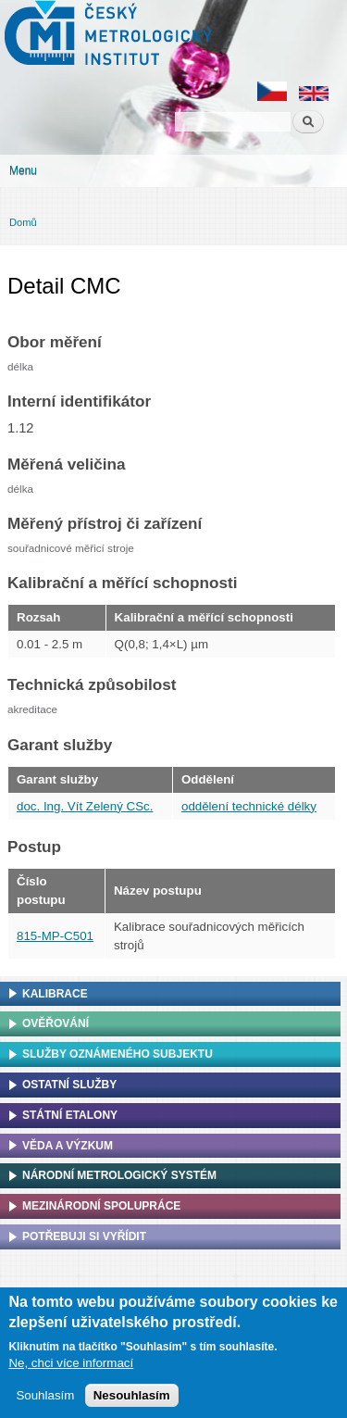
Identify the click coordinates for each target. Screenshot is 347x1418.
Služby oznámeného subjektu (117, 1054)
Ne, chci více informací (70, 1363)
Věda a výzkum (67, 1145)
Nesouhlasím (131, 1395)
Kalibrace (55, 993)
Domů (23, 222)
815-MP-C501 (55, 936)
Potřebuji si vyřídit (84, 1236)
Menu (23, 170)
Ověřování (55, 1023)
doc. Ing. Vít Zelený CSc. (85, 806)
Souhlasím (45, 1395)
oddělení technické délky (248, 806)
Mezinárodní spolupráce (101, 1205)
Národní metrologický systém (119, 1175)
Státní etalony (70, 1115)
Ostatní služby (69, 1084)
